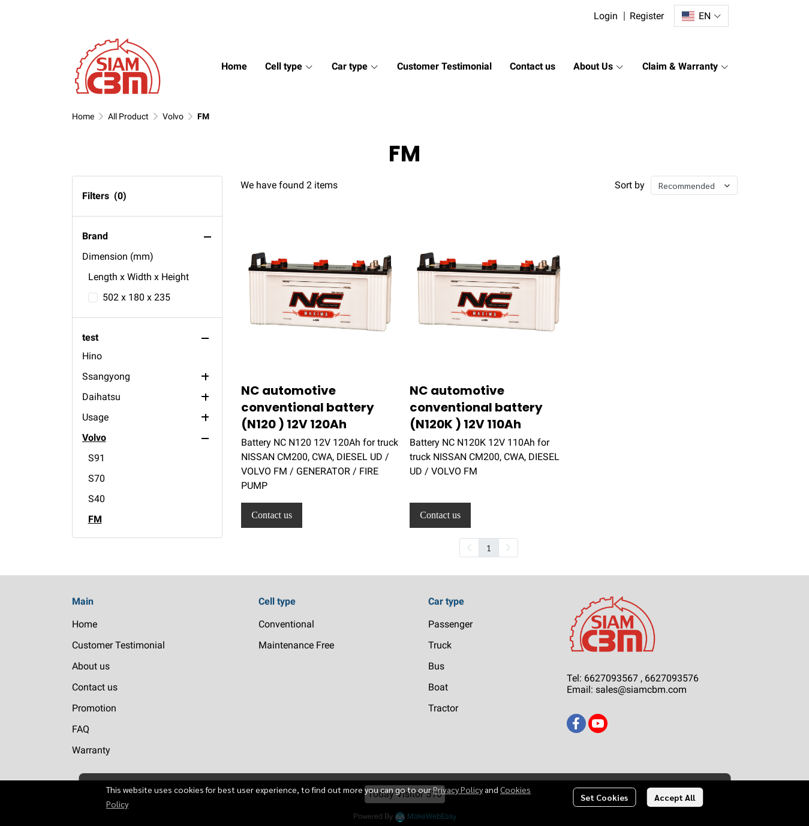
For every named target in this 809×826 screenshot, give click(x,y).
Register (647, 16)
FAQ (80, 729)
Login (606, 16)
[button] (701, 16)
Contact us (95, 687)
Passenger (450, 624)
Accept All (674, 797)
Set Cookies (604, 797)
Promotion (94, 708)
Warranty (91, 750)
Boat (438, 687)
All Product (128, 116)
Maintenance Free (296, 645)
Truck (440, 645)
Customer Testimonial (118, 645)
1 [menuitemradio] (488, 547)
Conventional (286, 624)
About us (91, 666)
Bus (436, 666)
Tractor (443, 708)
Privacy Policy (458, 789)
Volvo (173, 116)
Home (83, 116)
